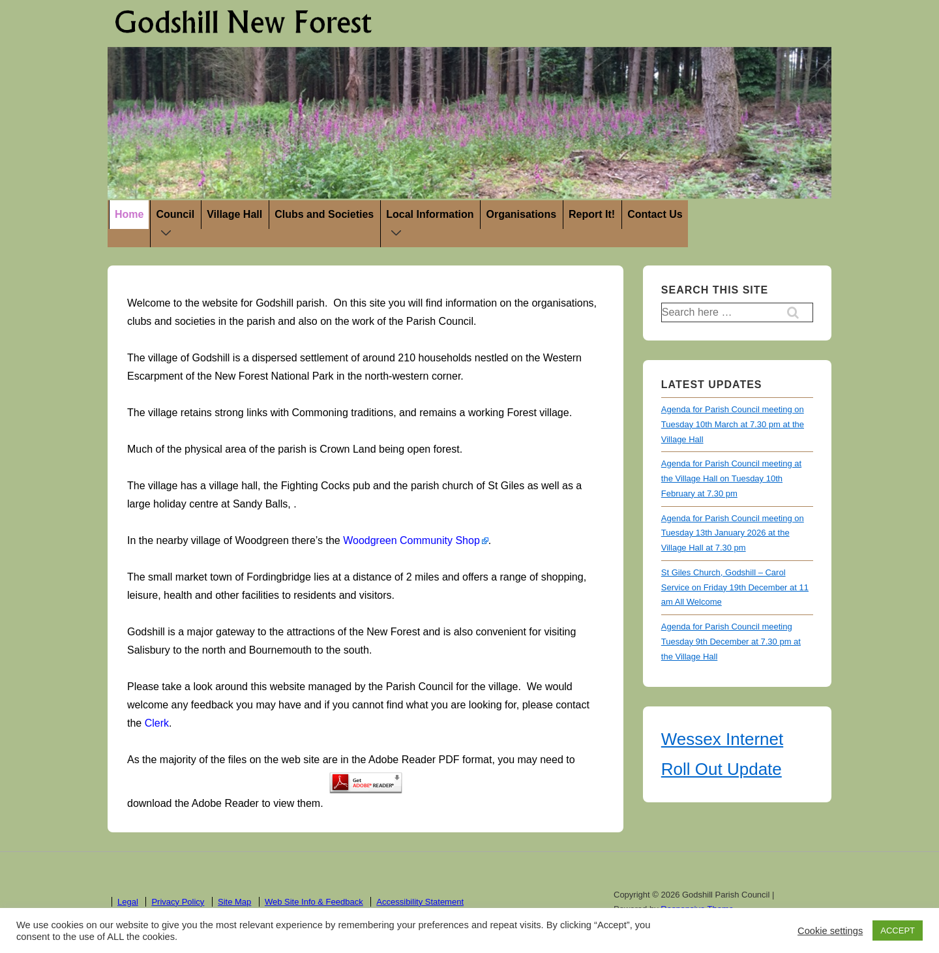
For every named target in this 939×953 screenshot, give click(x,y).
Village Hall (234, 214)
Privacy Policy (177, 902)
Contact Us (654, 214)
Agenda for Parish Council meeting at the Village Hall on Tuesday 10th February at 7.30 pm (731, 478)
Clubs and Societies (324, 214)
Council (178, 225)
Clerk (157, 723)
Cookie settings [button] (830, 931)
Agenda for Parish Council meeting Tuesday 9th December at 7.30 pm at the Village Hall (731, 641)
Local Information (432, 225)
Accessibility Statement (420, 902)
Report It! (592, 214)
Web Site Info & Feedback (314, 902)
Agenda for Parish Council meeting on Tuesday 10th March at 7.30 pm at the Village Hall (732, 424)
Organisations (521, 214)
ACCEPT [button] (897, 930)
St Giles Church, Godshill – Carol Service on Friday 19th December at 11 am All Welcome (735, 587)
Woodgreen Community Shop (411, 540)
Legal (127, 902)
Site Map (234, 902)
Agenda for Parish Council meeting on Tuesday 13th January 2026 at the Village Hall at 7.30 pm (732, 533)
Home (129, 214)
